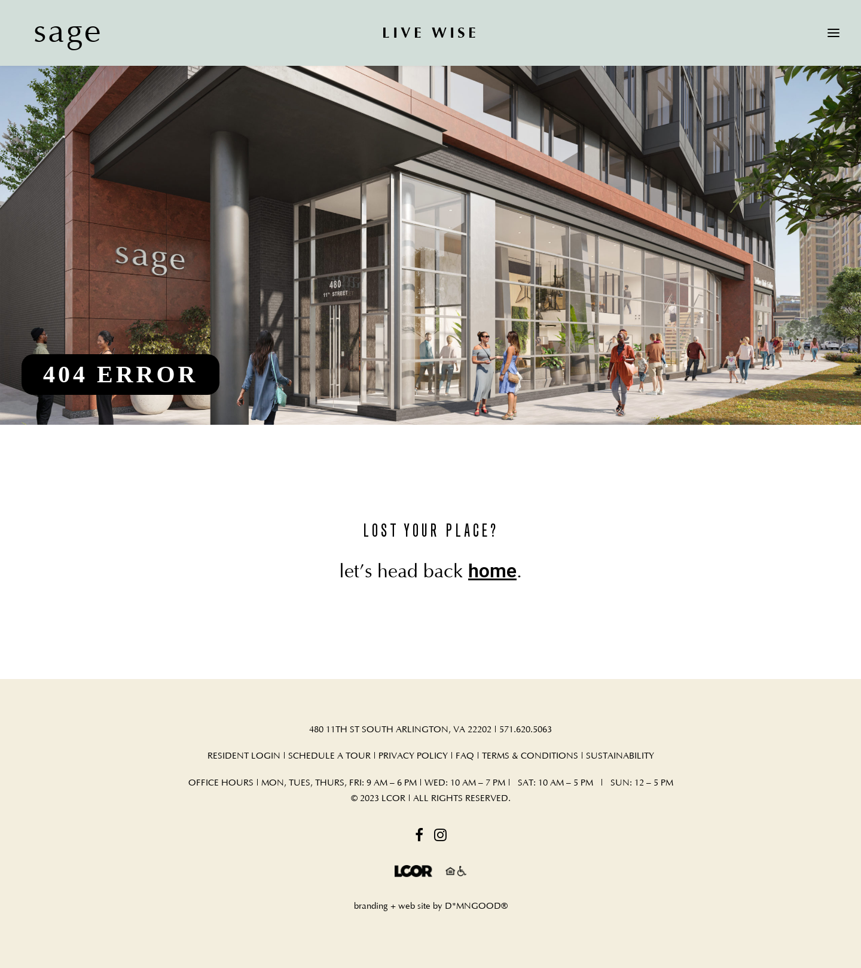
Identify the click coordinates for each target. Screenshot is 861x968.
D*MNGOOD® (476, 906)
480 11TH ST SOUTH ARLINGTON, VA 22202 (400, 730)
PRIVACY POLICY (413, 756)
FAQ (466, 756)
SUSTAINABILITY (620, 756)
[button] (833, 32)
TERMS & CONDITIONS (530, 756)
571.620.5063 (525, 730)
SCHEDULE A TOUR (329, 756)
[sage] (56, 32)
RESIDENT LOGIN (243, 756)
